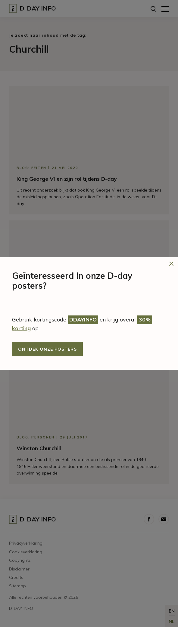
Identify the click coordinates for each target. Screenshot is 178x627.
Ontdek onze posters (47, 349)
